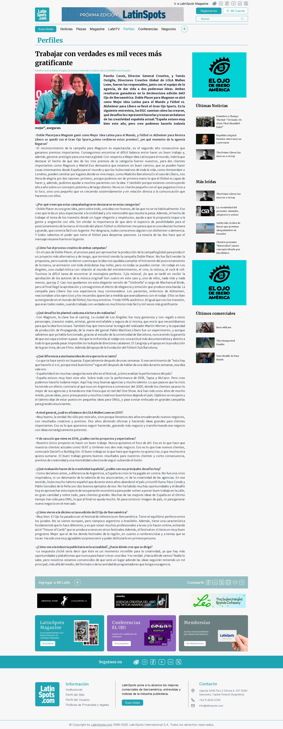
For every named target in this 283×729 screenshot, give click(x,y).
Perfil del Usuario (78, 700)
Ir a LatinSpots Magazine (191, 3)
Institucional (74, 689)
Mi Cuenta (235, 11)
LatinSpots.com (101, 724)
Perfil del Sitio (75, 694)
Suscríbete (45, 29)
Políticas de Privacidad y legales (87, 705)
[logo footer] (47, 694)
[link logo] (42, 14)
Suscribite (47, 643)
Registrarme (209, 11)
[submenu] (184, 29)
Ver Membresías (195, 643)
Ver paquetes (121, 643)
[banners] (123, 14)
